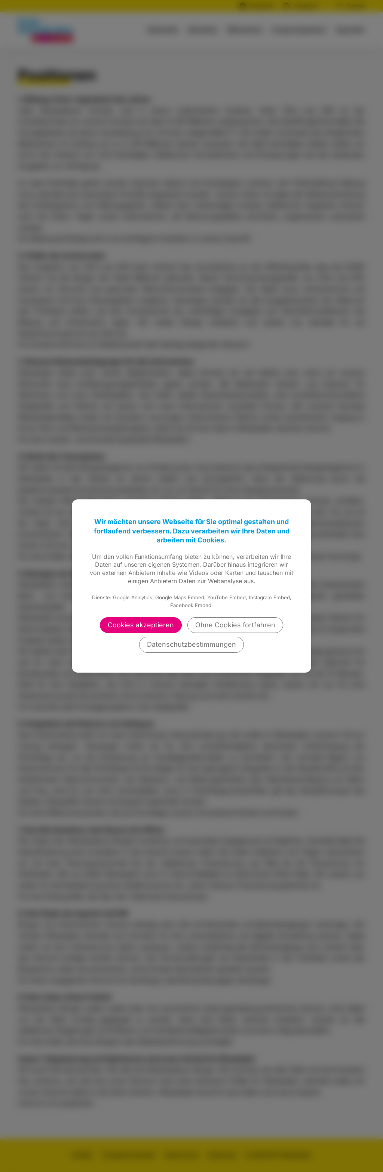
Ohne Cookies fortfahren (235, 625)
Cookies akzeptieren (141, 625)
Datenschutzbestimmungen (191, 644)
